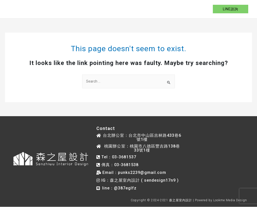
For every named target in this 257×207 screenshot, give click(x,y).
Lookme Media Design (230, 200)
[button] (139, 137)
